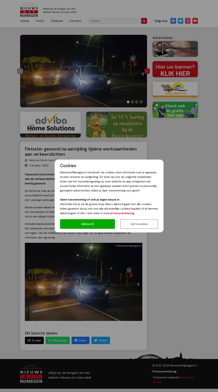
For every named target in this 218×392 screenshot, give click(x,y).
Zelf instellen (139, 224)
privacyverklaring (122, 213)
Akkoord (87, 224)
